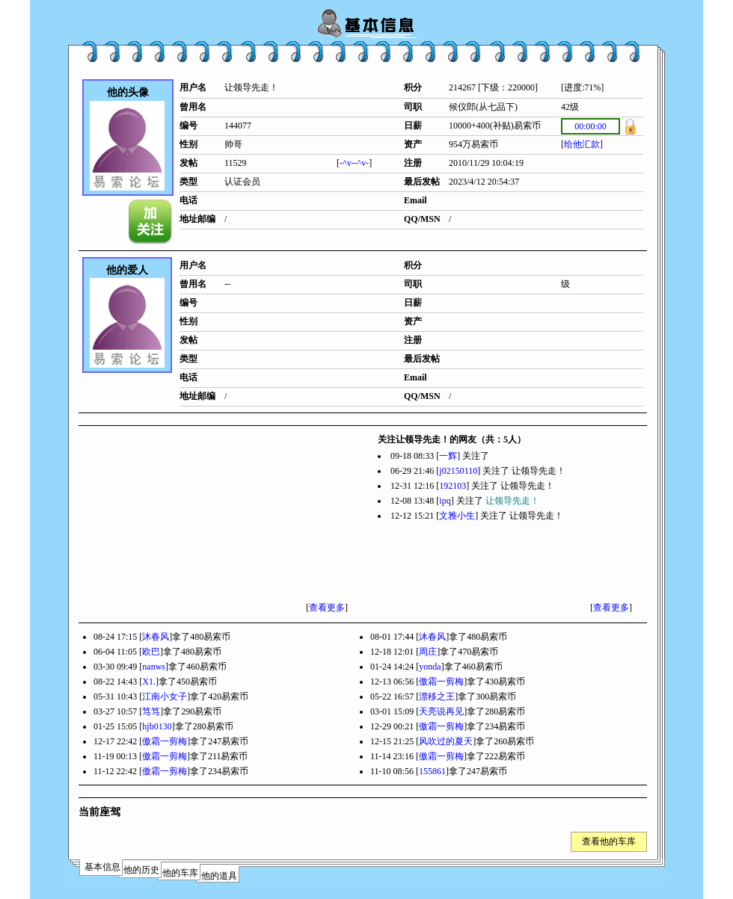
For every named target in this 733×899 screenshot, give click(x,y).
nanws (153, 666)
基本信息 (102, 867)
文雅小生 (457, 515)
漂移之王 (437, 696)
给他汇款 (582, 144)
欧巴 (151, 651)
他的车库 (180, 873)
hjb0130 (156, 726)
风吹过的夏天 (446, 741)
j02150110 (458, 471)
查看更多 (327, 607)
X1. (149, 681)
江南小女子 (164, 696)
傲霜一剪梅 (441, 681)
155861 (432, 771)
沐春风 (155, 636)
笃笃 (151, 711)
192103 (452, 486)
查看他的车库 (609, 841)
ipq (444, 500)
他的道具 (219, 876)
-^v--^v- (354, 163)
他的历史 (141, 870)
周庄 (428, 651)
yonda (430, 666)
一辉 (448, 456)
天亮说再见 (441, 711)
